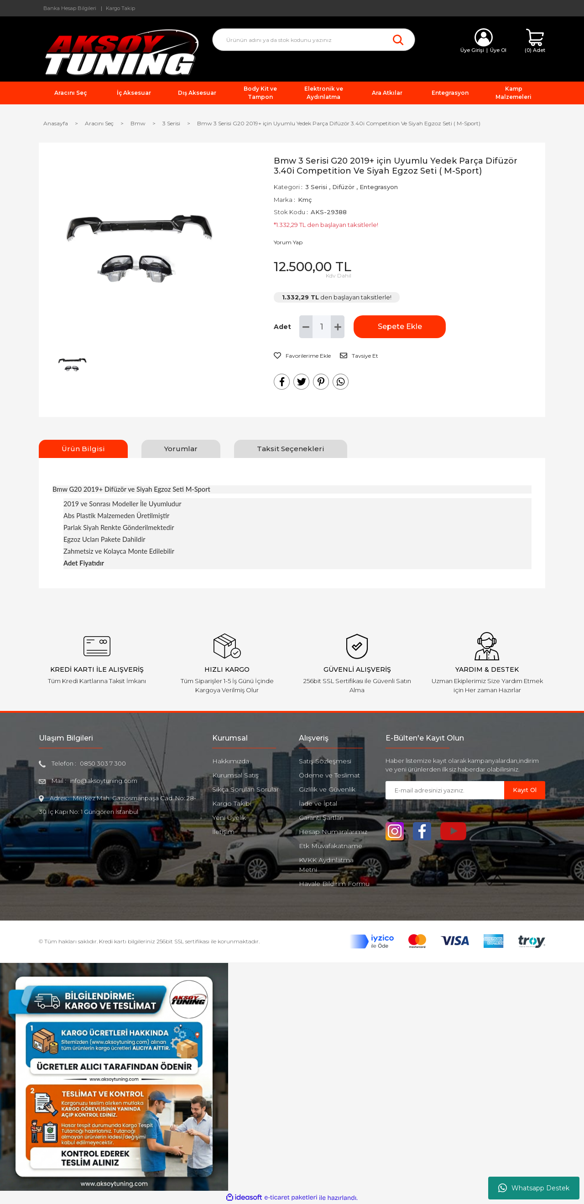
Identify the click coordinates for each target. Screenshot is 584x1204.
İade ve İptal (318, 803)
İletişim (223, 832)
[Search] (313, 39)
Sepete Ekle (399, 326)
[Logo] (118, 51)
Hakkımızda (230, 761)
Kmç (305, 199)
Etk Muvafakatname (330, 846)
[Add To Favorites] (302, 356)
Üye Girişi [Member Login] (472, 50)
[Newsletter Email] (445, 790)
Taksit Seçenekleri (290, 448)
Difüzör (343, 186)
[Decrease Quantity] (306, 326)
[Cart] (535, 41)
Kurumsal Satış (235, 775)
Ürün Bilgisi (83, 448)
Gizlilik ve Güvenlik (327, 789)
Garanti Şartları (321, 817)
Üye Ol (498, 50)
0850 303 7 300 (103, 763)
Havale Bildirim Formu (334, 884)
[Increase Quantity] (337, 326)
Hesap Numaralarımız (333, 832)
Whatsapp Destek (533, 1188)
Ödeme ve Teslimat (329, 775)
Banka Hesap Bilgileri (69, 8)
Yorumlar (181, 448)
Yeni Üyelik (229, 817)
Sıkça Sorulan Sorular (245, 789)
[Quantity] (322, 326)
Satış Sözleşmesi (325, 761)
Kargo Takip (120, 8)
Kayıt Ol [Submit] (525, 789)
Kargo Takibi (231, 803)
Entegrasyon (379, 186)
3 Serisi (316, 186)
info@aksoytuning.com (103, 780)
